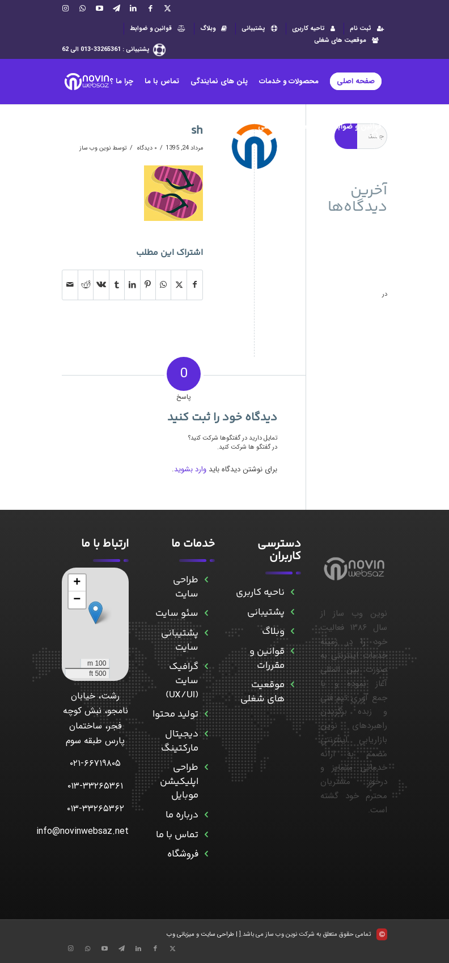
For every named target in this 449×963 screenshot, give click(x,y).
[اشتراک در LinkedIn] (132, 285)
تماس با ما (177, 835)
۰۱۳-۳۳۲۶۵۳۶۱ (95, 786)
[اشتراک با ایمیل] (70, 285)
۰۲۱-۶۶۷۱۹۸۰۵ (95, 763)
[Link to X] (167, 8)
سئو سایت (176, 613)
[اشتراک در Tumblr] (116, 285)
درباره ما (182, 815)
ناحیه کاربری (260, 592)
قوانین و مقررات (267, 658)
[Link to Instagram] (65, 8)
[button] (95, 612)
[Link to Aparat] (99, 8)
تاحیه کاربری (315, 29)
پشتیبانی (261, 29)
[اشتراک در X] (178, 285)
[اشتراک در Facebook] (194, 285)
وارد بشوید (190, 469)
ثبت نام (368, 29)
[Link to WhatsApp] (82, 8)
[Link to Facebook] (150, 8)
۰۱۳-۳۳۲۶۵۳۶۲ (95, 809)
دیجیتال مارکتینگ (179, 741)
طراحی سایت (185, 587)
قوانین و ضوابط (159, 29)
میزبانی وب (180, 934)
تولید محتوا (175, 714)
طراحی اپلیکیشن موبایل (179, 781)
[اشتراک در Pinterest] (148, 285)
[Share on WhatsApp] (163, 285)
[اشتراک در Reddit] (85, 285)
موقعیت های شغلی (348, 40)
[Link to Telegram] (116, 8)
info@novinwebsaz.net (82, 831)
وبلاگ (215, 29)
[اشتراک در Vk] (101, 285)
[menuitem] (365, 29)
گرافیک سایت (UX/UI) (182, 680)
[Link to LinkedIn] (133, 8)
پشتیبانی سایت (179, 640)
